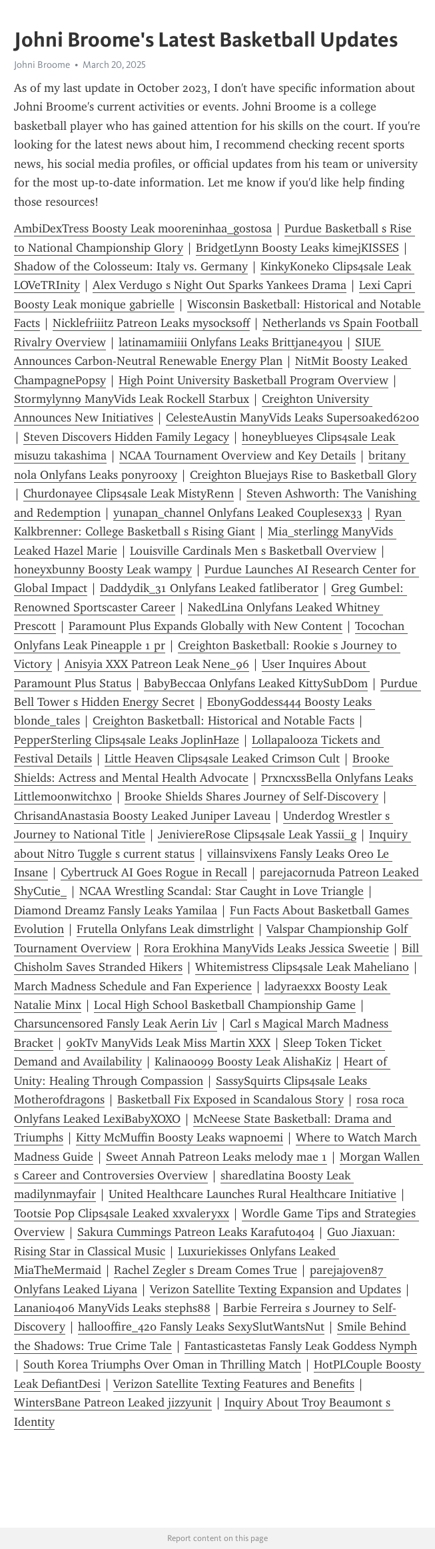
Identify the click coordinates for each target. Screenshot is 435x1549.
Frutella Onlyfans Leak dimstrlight (165, 929)
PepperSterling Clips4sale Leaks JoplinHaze (126, 740)
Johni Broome (42, 65)
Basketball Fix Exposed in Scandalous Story (230, 1099)
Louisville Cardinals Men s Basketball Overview (253, 550)
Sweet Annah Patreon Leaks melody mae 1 (216, 1156)
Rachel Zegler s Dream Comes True (205, 1270)
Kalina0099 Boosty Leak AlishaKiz (243, 1061)
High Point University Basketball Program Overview (253, 380)
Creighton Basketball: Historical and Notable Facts (223, 720)
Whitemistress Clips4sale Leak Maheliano (302, 967)
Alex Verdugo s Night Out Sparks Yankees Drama (219, 285)
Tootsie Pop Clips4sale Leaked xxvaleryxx (121, 1213)
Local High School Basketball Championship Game (225, 1005)
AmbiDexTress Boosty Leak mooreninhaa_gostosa (143, 228)
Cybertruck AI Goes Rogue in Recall (154, 872)
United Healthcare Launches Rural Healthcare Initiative (252, 1194)
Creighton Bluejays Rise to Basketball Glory (303, 474)
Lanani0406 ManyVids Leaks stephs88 (112, 1308)
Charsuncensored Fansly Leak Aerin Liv (115, 1023)
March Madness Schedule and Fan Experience (133, 986)
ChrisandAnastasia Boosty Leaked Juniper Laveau (142, 815)
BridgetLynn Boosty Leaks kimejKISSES (297, 247)
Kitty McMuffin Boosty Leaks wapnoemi (179, 1137)
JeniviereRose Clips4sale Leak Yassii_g (257, 834)
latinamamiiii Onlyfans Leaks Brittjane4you (230, 342)
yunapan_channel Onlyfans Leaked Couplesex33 (237, 512)
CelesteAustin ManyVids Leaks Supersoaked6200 (292, 417)
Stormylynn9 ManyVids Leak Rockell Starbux (131, 399)
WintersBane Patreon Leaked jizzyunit (113, 1402)
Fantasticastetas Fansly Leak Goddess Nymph (301, 1346)
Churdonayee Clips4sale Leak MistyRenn (128, 493)
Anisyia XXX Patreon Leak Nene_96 (157, 664)
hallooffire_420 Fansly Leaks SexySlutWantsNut (201, 1326)
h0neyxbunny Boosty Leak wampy (103, 569)
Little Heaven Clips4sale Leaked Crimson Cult (222, 758)
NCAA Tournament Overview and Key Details (237, 455)
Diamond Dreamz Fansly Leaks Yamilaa (115, 910)
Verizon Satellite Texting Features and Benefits (233, 1384)
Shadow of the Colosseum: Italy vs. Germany (131, 266)
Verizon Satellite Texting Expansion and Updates (275, 1289)
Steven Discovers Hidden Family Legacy (126, 437)
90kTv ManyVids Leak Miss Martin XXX (168, 1043)
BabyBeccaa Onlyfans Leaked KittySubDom (256, 683)
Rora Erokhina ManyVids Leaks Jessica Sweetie (266, 948)
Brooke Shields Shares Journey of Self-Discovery (251, 796)
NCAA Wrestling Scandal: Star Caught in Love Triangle (221, 891)
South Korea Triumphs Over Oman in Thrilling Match (162, 1364)
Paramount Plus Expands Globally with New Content (205, 626)
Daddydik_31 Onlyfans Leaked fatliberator (209, 588)
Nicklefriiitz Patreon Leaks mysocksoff (151, 323)
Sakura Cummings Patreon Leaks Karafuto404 (195, 1232)
